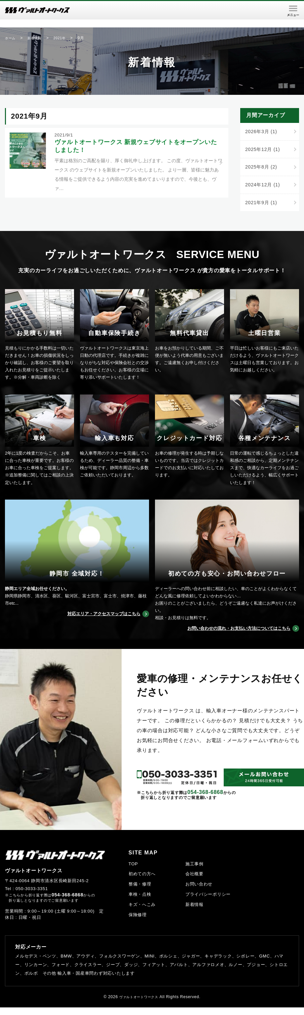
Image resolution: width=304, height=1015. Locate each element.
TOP (133, 871)
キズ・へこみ (142, 912)
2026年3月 (262, 131)
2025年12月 (263, 150)
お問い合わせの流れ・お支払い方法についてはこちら (230, 636)
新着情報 (194, 912)
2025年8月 (262, 168)
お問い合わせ (199, 891)
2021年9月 (262, 204)
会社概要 (194, 881)
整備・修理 (140, 891)
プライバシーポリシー (208, 901)
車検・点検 (140, 901)
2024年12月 (263, 186)
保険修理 (138, 922)
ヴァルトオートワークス (139, 1004)
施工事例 (194, 871)
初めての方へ (142, 881)
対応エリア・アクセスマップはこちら (98, 621)
